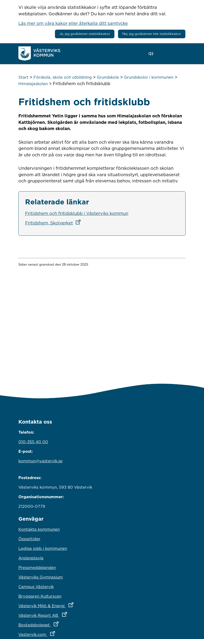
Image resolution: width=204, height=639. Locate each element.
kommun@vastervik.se (40, 461)
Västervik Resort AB (63, 614)
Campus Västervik (36, 586)
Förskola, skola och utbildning (62, 77)
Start (23, 77)
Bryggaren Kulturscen (39, 596)
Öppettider (29, 538)
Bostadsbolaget (59, 623)
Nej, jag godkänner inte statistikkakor (151, 34)
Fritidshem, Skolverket (54, 222)
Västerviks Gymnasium (40, 577)
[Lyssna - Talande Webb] (152, 53)
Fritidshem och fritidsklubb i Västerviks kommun (76, 213)
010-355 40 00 (33, 441)
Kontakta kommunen (39, 529)
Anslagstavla (30, 558)
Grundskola (108, 77)
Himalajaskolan (33, 83)
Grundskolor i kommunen (148, 77)
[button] (164, 54)
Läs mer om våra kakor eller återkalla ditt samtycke (73, 23)
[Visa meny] (179, 53)
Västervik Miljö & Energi (66, 604)
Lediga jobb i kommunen (42, 548)
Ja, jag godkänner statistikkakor (84, 34)
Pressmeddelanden (37, 567)
